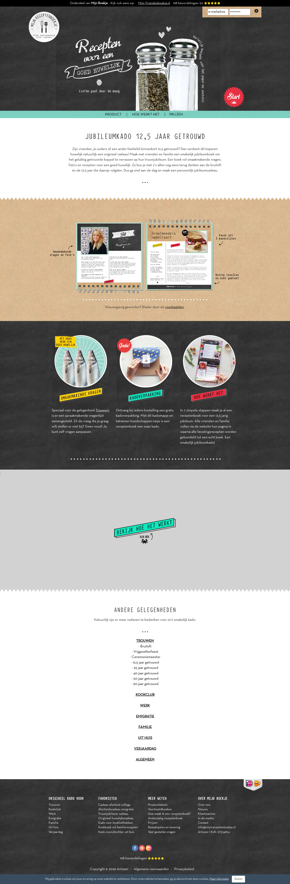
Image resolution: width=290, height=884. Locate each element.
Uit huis (54, 827)
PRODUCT (113, 114)
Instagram (149, 848)
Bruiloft (146, 646)
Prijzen (152, 822)
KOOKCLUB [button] (145, 695)
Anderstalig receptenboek (165, 818)
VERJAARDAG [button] (145, 749)
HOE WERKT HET (146, 114)
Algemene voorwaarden (151, 869)
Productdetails (157, 804)
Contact (203, 822)
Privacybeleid (184, 869)
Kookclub (55, 809)
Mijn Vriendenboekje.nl (154, 3)
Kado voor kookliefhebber (115, 822)
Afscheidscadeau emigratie (116, 809)
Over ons (204, 804)
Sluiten (238, 879)
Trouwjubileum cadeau (113, 813)
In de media (206, 818)
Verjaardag (56, 832)
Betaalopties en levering (164, 827)
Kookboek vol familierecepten (118, 827)
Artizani (122, 869)
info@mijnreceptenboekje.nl (217, 827)
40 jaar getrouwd (145, 673)
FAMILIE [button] (145, 727)
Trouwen (54, 804)
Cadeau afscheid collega (114, 804)
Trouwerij (102, 410)
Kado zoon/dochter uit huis (116, 832)
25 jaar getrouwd (146, 668)
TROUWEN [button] (145, 641)
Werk (52, 813)
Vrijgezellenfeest (146, 651)
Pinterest (142, 848)
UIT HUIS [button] (145, 738)
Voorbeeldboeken (160, 809)
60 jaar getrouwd (145, 684)
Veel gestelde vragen (161, 832)
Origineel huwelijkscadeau (115, 818)
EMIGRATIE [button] (145, 716)
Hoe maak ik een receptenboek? (169, 813)
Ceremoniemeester (146, 657)
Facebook (135, 848)
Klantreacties (206, 813)
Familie (53, 822)
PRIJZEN (176, 114)
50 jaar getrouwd (145, 678)
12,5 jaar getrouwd (146, 662)
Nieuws (203, 809)
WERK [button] (145, 705)
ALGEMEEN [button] (145, 759)
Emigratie (55, 818)
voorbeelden (174, 307)
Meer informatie (219, 879)
